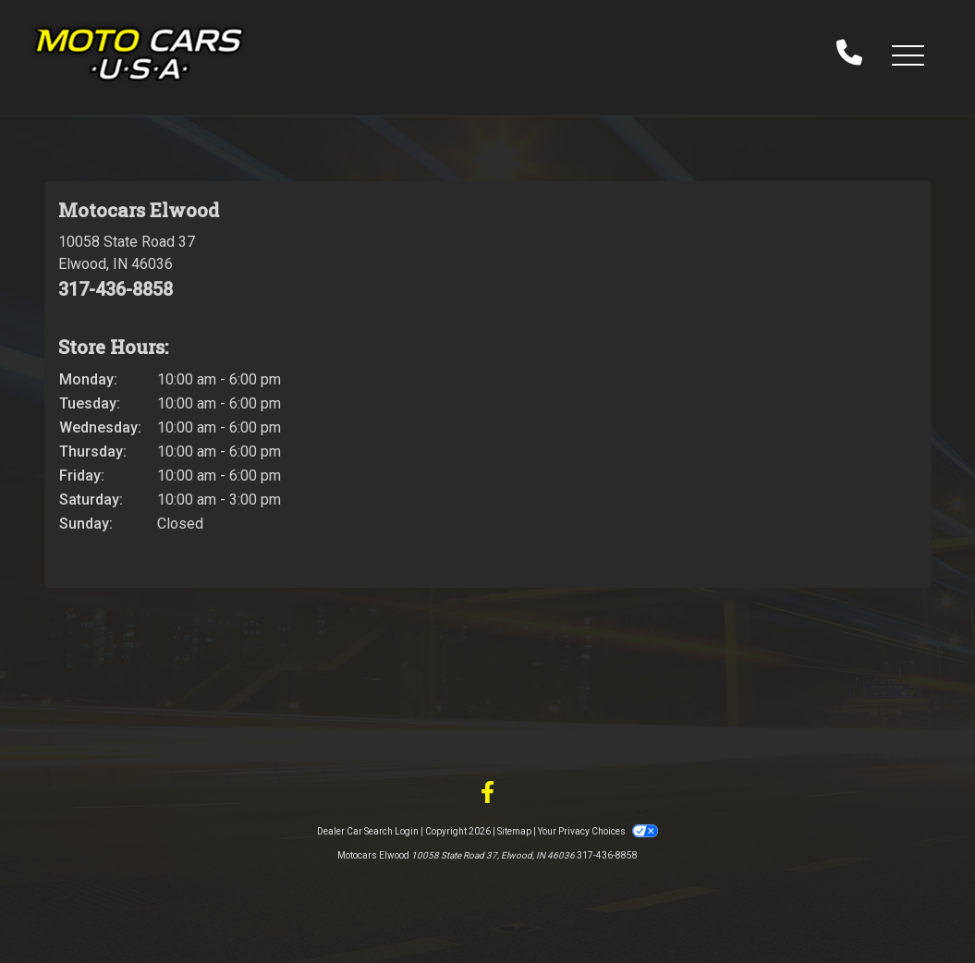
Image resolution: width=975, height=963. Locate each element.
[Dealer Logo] (139, 54)
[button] (907, 54)
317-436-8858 (115, 289)
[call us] (849, 54)
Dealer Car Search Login (368, 831)
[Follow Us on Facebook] (487, 793)
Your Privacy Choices (598, 831)
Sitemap (514, 831)
